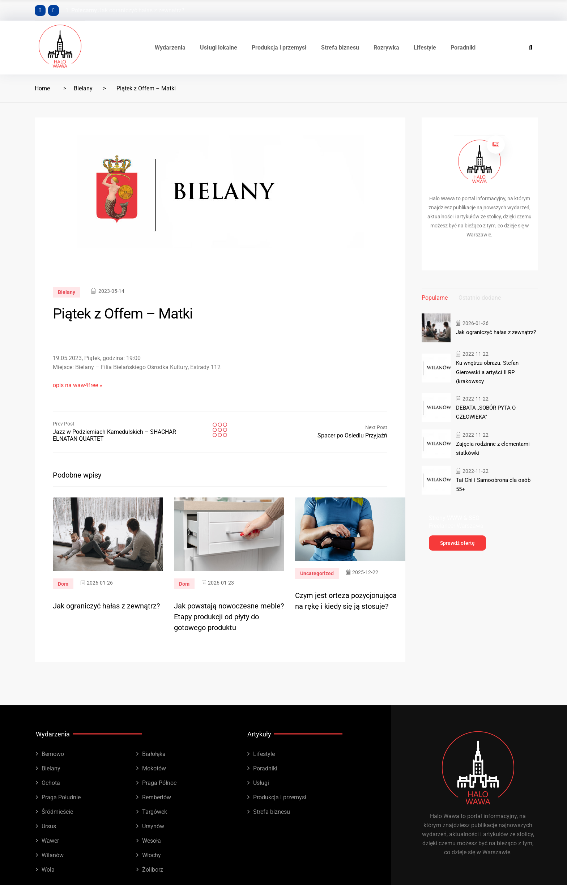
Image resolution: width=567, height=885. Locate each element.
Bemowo (53, 754)
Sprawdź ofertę (457, 543)
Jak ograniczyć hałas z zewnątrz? (141, 10)
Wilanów (53, 855)
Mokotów (154, 768)
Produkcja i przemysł (279, 47)
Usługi (261, 782)
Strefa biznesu (340, 47)
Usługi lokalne (218, 47)
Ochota (51, 782)
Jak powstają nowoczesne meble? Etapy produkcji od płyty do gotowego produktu (229, 617)
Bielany (83, 88)
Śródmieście (57, 811)
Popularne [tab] (435, 297)
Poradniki (463, 47)
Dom (63, 584)
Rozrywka (386, 47)
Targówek (154, 811)
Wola (48, 869)
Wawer (50, 840)
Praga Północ (159, 782)
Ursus (49, 826)
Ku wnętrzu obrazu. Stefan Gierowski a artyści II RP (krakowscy (487, 372)
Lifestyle (425, 47)
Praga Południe (61, 797)
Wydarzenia (170, 47)
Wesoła (151, 840)
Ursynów (153, 826)
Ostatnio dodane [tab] (480, 297)
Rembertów (156, 797)
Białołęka (154, 754)
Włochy (151, 855)
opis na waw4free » (77, 385)
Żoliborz (152, 869)
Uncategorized (317, 573)
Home (42, 88)
